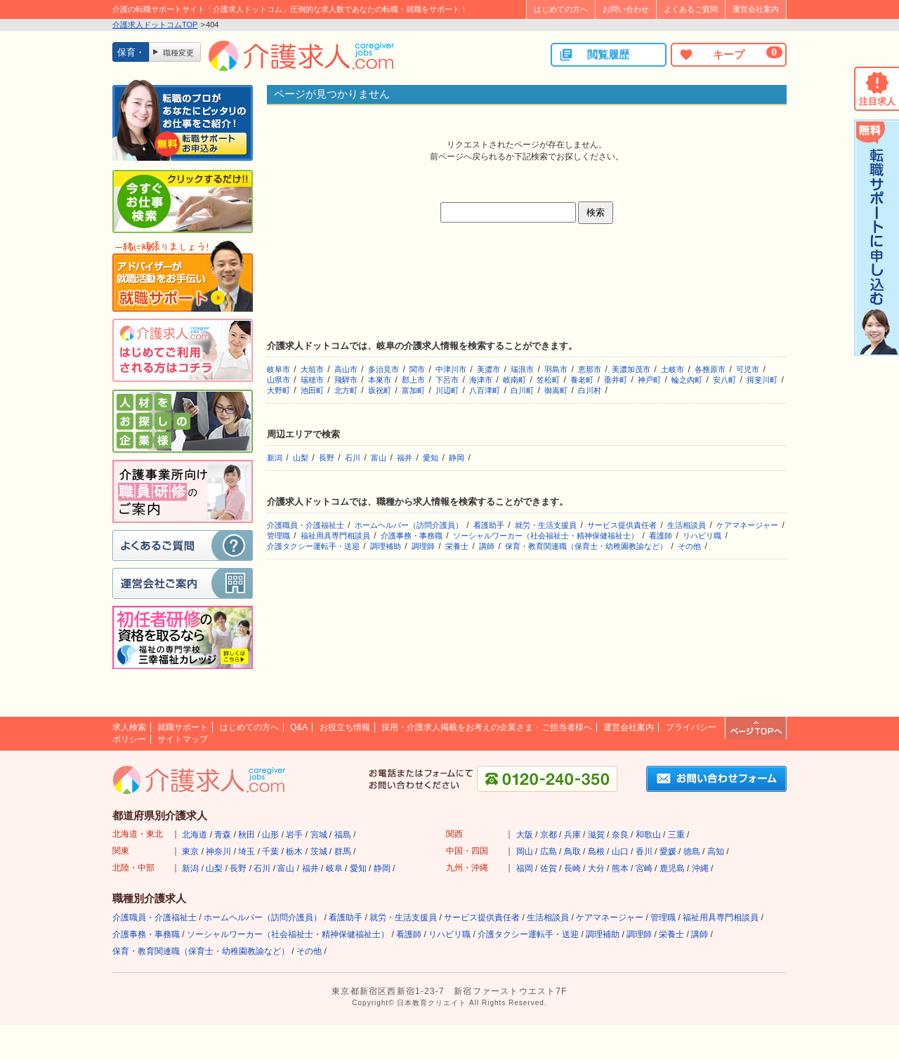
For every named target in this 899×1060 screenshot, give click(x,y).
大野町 (278, 390)
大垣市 (312, 369)
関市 (417, 369)
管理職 (278, 535)
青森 (222, 835)
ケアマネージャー (747, 525)
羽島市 (555, 369)
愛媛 (668, 851)
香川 (644, 851)
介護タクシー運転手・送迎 (313, 546)
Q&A (299, 727)
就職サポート (182, 727)
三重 (676, 835)
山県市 (278, 380)
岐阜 (334, 868)
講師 (486, 546)
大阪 (524, 835)
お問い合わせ (626, 9)
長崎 (572, 868)
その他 (689, 546)
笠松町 (548, 380)
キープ (730, 54)
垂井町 (615, 380)
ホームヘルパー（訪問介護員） (409, 525)
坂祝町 (379, 390)
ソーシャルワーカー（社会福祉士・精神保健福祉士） (545, 535)
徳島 (691, 851)
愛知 (430, 457)
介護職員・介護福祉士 (305, 525)
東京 (190, 851)
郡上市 (413, 380)
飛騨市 (345, 380)
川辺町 (447, 390)
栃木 (294, 851)
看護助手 (488, 525)
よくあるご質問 (691, 9)
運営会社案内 (756, 9)
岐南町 (514, 380)
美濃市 (488, 369)
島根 (596, 851)
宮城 (318, 835)
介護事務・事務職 (411, 535)
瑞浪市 (522, 369)
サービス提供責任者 (622, 525)
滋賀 (596, 835)
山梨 (300, 457)
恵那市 (589, 369)
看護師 (660, 535)
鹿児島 (672, 868)
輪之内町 (686, 380)
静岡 (456, 457)
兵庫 (572, 835)
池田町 (312, 390)
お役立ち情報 (345, 727)
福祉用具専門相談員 (335, 535)
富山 (378, 457)
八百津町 (484, 390)
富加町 (413, 390)
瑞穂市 (312, 380)
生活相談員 (686, 525)
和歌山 (648, 835)
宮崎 (644, 868)
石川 (352, 457)
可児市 (747, 369)
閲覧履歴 (594, 55)
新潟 (274, 457)
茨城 (318, 851)
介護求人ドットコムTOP (154, 24)
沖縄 (700, 868)
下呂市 (447, 380)
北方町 (345, 390)
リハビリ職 (702, 535)
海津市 (480, 380)
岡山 (524, 851)
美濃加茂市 (631, 369)
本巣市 (379, 380)
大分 (596, 868)
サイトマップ (182, 739)
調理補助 (385, 546)
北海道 (194, 835)
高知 (715, 851)
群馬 (342, 851)
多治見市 (383, 369)
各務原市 (710, 369)
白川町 (522, 390)
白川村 (589, 390)
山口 (620, 851)
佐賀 (548, 868)
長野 (326, 457)
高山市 (345, 369)
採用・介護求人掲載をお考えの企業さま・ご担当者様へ (486, 727)
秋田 (246, 835)
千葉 (270, 851)
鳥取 (572, 851)
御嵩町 (555, 390)
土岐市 (672, 369)
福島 (342, 835)
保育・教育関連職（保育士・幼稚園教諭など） (586, 546)
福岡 (524, 868)
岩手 (294, 835)
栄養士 (456, 546)
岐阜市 (278, 369)
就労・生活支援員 (546, 525)
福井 (404, 457)
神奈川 (218, 851)
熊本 (620, 868)
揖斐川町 (762, 380)
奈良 (620, 835)
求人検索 (129, 727)
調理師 (423, 546)
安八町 (724, 380)
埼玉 (246, 851)
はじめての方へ (561, 9)
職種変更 (178, 52)
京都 (548, 835)
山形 (270, 835)
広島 (548, 851)
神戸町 (649, 380)
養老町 (581, 380)
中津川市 (450, 369)
